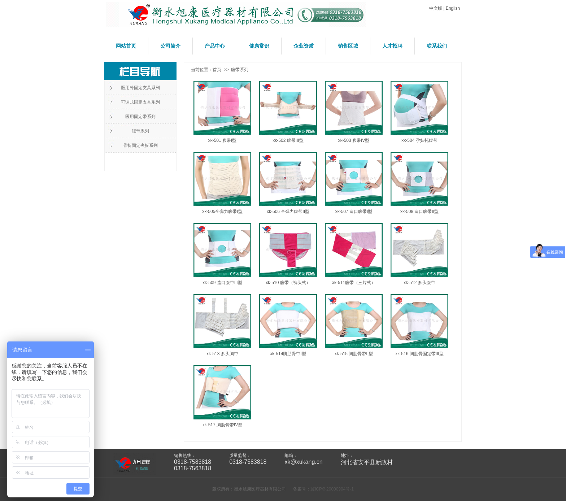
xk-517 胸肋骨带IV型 (223, 424)
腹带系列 (140, 131)
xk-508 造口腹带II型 (419, 211)
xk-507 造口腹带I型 (354, 211)
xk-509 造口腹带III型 (222, 282)
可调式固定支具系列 (140, 102)
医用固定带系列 (140, 116)
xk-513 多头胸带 (222, 353)
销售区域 (348, 46)
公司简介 (170, 46)
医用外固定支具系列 (140, 87)
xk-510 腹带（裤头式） (288, 282)
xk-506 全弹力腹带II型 (288, 211)
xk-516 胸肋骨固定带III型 (419, 353)
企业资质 (303, 46)
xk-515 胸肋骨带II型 (354, 353)
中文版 (435, 8)
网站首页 (126, 46)
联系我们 (437, 46)
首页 (217, 69)
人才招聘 (392, 46)
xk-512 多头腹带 (419, 282)
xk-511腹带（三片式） (353, 282)
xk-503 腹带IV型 (354, 140)
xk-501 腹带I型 (222, 140)
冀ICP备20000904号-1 (332, 489)
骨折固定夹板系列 (140, 145)
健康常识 (259, 46)
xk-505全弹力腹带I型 (222, 211)
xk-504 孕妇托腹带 (419, 140)
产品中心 (215, 46)
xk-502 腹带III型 (288, 140)
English (453, 8)
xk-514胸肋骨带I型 (288, 353)
